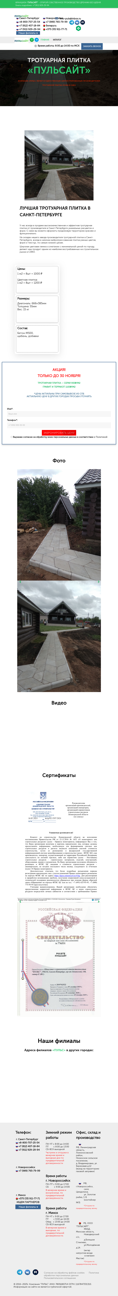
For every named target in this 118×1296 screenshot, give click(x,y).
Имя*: (10, 409)
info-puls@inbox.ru (70, 18)
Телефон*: (12, 420)
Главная (45, 40)
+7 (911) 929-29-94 (41, 5)
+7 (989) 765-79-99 (29, 1170)
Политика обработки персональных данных (71, 1274)
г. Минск (20, 1195)
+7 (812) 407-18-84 (29, 1146)
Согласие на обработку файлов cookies (64, 1272)
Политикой (101, 437)
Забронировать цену (59, 432)
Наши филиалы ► (28, 33)
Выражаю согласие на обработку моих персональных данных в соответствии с (59, 437)
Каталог (57, 40)
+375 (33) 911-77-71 (29, 1198)
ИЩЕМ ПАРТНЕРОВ (27, 1202)
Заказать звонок (92, 46)
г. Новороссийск (25, 1167)
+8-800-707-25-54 (29, 1142)
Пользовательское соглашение (60, 1278)
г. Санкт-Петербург (26, 1139)
